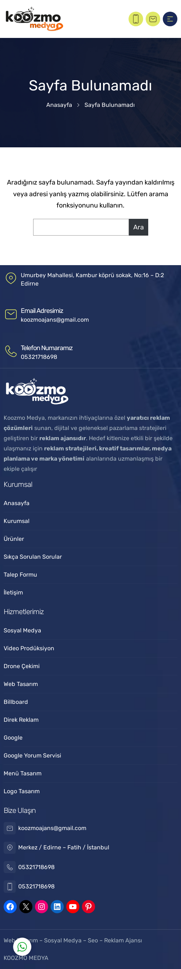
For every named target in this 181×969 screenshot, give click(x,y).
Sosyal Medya (63, 940)
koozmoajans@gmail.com (55, 319)
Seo (93, 940)
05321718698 (39, 356)
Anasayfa (59, 104)
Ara (138, 227)
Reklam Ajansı (123, 940)
